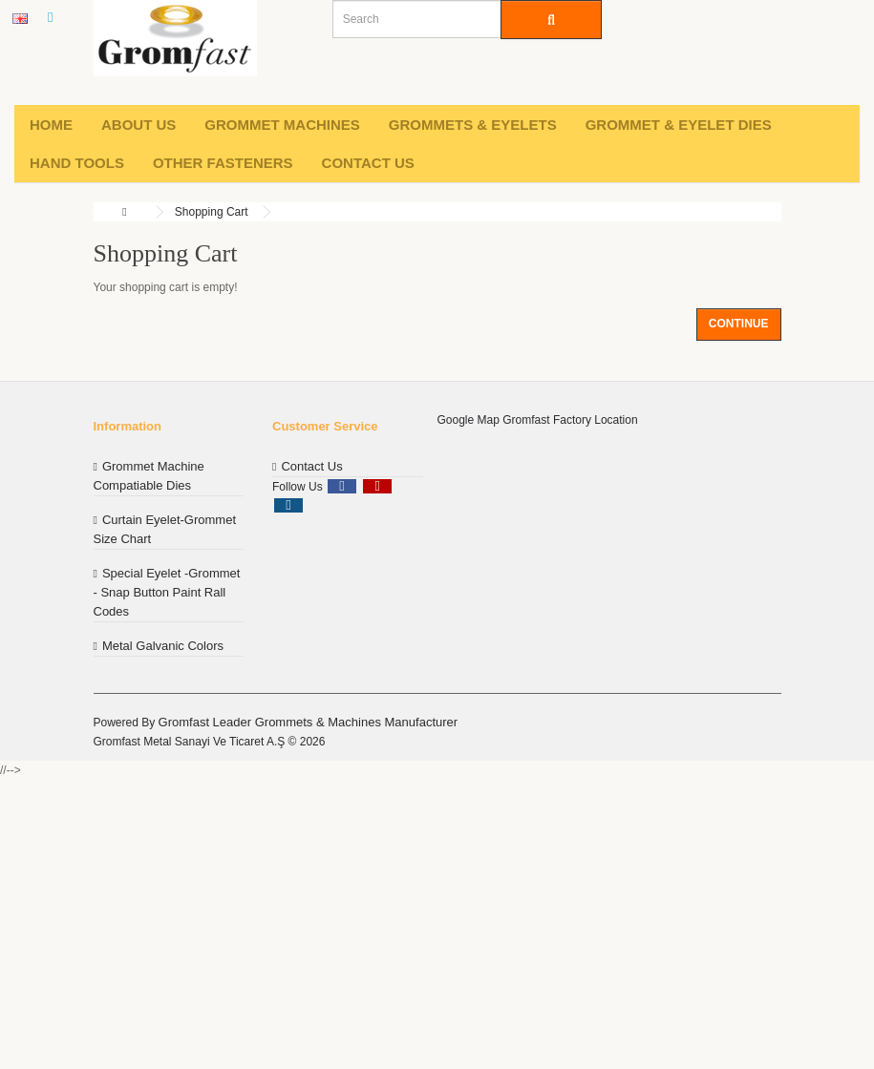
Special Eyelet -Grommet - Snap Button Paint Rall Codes (167, 592)
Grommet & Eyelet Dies (679, 124)
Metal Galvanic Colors (163, 646)
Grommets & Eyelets (473, 124)
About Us (138, 124)
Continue (739, 323)
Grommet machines (282, 124)
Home (51, 124)
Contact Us (368, 163)
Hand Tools (77, 163)
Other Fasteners (223, 163)
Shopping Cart (211, 212)
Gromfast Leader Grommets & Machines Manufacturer (308, 722)
